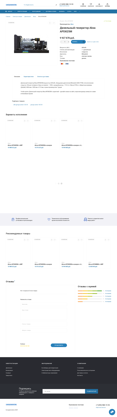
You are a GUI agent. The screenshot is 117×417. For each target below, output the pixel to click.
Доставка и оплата (51, 11)
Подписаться (91, 391)
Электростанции (22, 11)
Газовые (8, 373)
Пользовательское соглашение (86, 370)
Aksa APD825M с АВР (15, 145)
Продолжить (59, 345)
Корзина (107, 5)
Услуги (69, 11)
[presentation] (34, 337)
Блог (75, 11)
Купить (78, 42)
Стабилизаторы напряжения (49, 373)
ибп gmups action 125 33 (21, 105)
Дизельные (9, 368)
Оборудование (36, 11)
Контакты (61, 11)
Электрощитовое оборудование (51, 370)
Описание (17, 76)
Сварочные (9, 375)
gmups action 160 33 (36, 105)
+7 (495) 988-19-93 (66, 4)
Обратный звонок (64, 5)
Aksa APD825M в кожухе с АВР (72, 145)
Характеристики (29, 76)
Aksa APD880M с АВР (95, 264)
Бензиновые (9, 370)
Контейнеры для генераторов (50, 368)
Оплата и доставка (43, 76)
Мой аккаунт (99, 5)
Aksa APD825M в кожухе (43, 145)
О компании (80, 368)
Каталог (8, 11)
